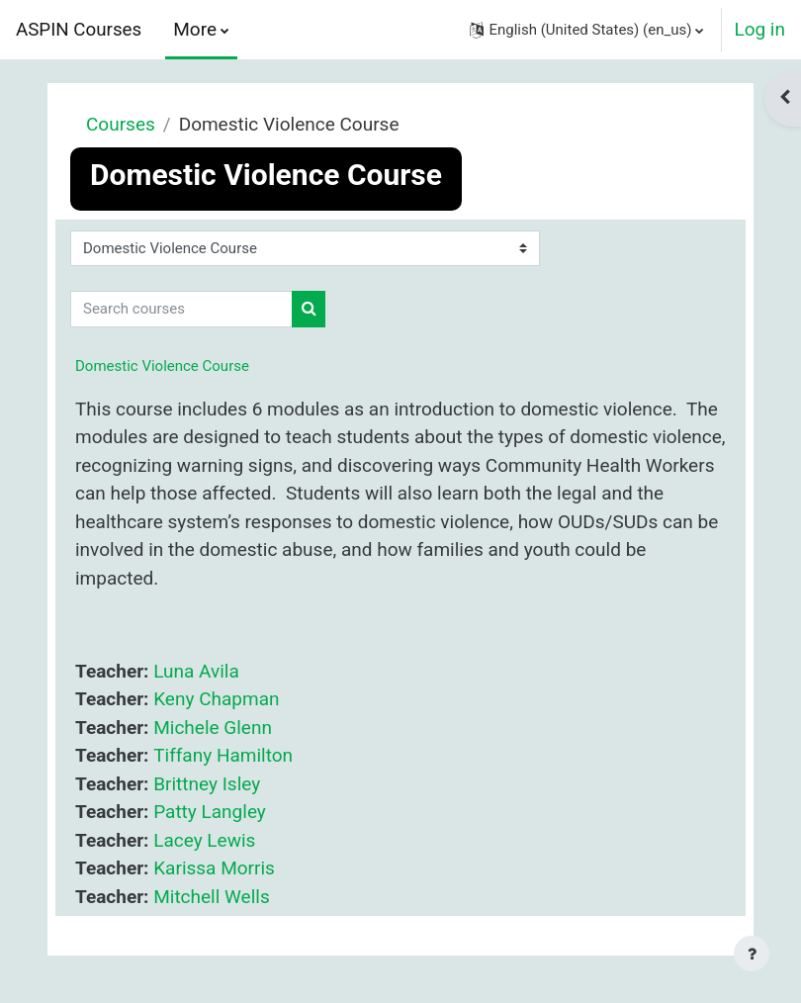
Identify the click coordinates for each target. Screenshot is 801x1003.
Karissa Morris (214, 868)
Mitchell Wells (211, 896)
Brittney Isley (206, 784)
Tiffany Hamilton (223, 755)
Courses (120, 124)
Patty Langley (209, 811)
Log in (759, 29)
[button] (586, 29)
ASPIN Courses (78, 30)
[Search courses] (181, 309)
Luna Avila (196, 671)
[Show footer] (751, 953)
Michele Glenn (212, 727)
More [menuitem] (195, 29)
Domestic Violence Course (162, 366)
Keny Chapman (216, 698)
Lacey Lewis (204, 840)
